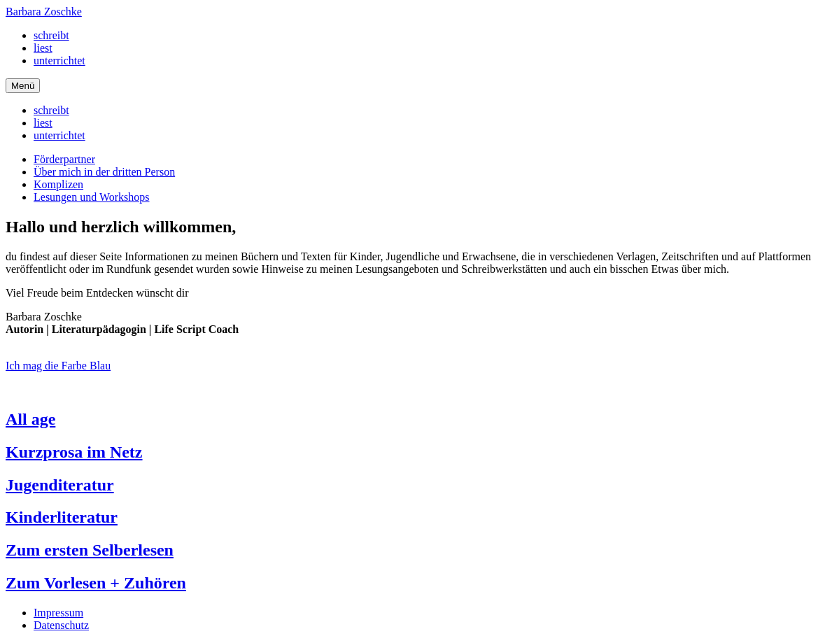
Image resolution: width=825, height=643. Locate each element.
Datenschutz (61, 625)
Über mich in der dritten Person (104, 172)
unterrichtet (59, 60)
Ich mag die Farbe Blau (58, 366)
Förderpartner (64, 159)
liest (43, 48)
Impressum (58, 613)
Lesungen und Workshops (92, 197)
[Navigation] (23, 85)
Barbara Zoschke (44, 11)
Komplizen (58, 184)
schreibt (51, 35)
